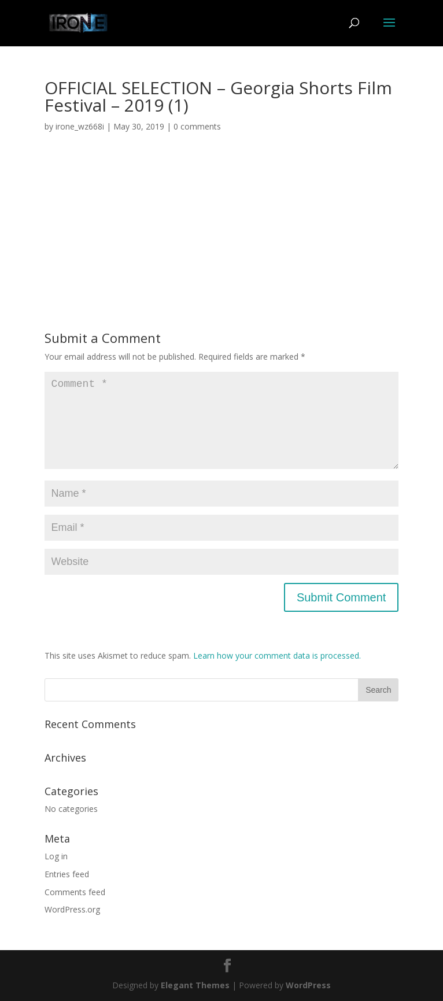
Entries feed (67, 874)
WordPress (308, 985)
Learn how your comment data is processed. (277, 655)
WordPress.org (72, 909)
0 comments (197, 126)
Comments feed (75, 892)
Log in (56, 856)
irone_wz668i (80, 126)
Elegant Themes (195, 985)
